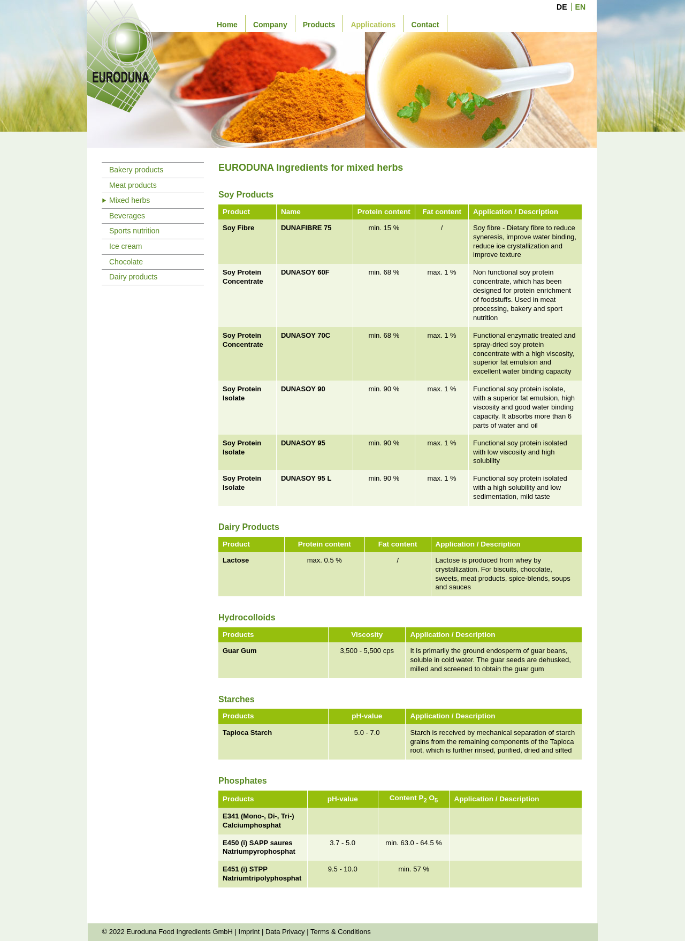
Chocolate (126, 261)
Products (319, 24)
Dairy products (133, 276)
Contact (425, 24)
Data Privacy (285, 932)
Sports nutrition (134, 230)
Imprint (249, 932)
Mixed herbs (129, 200)
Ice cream (125, 246)
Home (227, 24)
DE (562, 7)
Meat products (133, 185)
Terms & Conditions (340, 932)
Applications (373, 24)
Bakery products (136, 169)
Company (270, 24)
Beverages (127, 215)
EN (580, 7)
